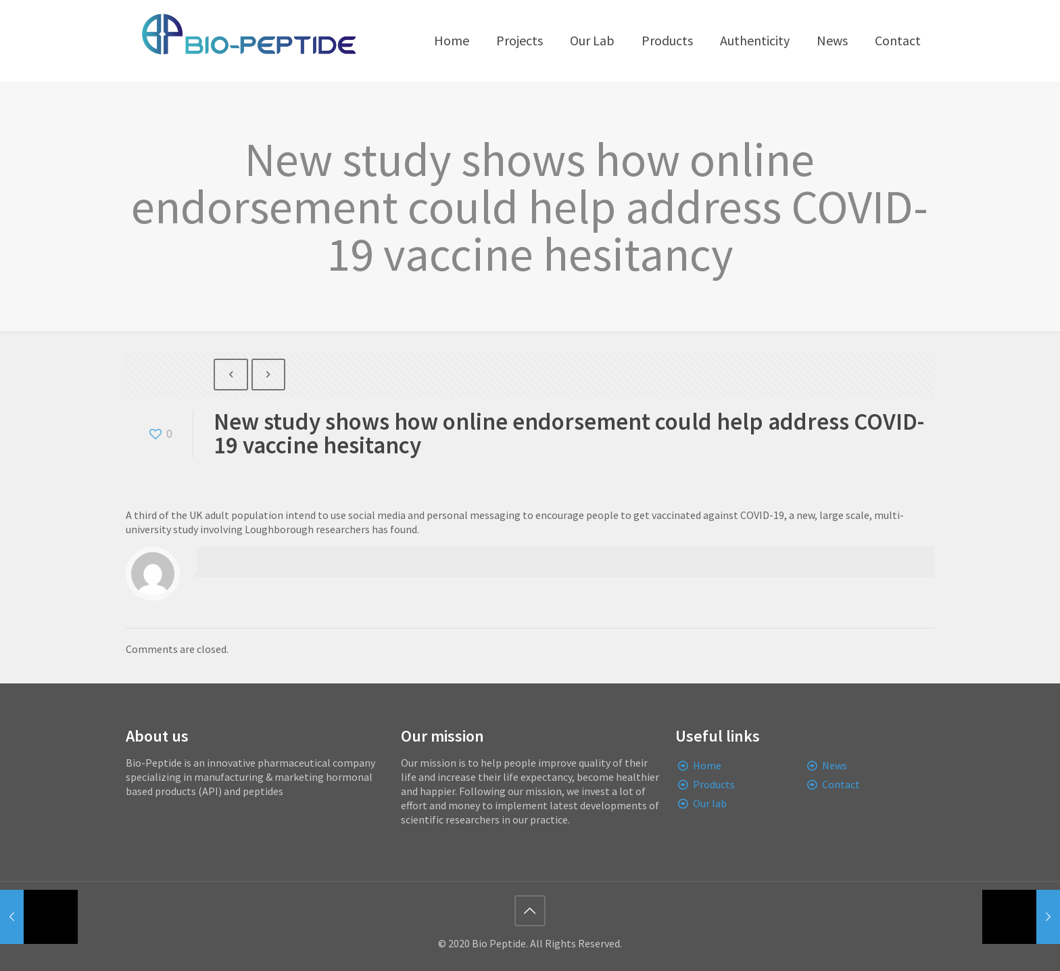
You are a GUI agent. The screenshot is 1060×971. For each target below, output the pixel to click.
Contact (841, 784)
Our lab (710, 803)
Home (707, 765)
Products (714, 784)
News (834, 765)
